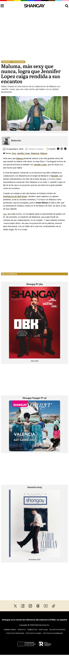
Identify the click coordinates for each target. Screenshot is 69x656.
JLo (4, 214)
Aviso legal (43, 629)
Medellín (54, 176)
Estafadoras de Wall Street (15, 196)
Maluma (43, 153)
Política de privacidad (15, 633)
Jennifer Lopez (23, 153)
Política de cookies (33, 633)
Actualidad (18, 62)
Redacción (16, 141)
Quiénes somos (10, 629)
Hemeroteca (32, 629)
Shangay (6, 62)
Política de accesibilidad (53, 633)
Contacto (21, 629)
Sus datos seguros (57, 629)
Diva (14, 153)
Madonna (35, 153)
